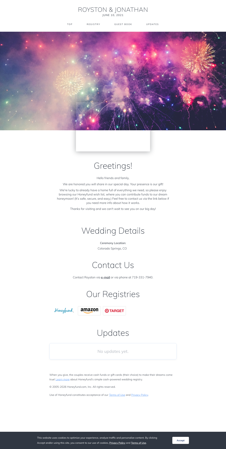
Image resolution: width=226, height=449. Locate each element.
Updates (152, 24)
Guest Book (123, 24)
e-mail (105, 277)
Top (70, 24)
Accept (181, 440)
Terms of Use (117, 395)
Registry (93, 24)
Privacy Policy (139, 395)
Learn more (63, 379)
